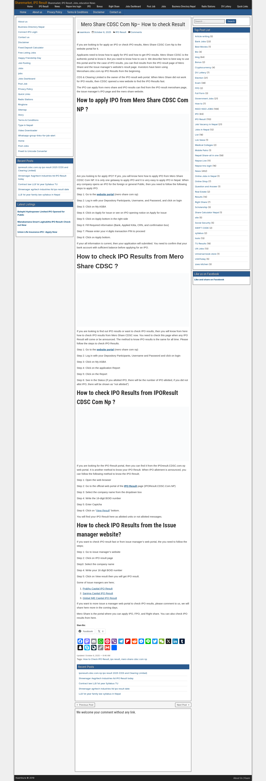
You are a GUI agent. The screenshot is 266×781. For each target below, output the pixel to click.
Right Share (114, 6)
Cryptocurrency (203, 67)
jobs (20, 73)
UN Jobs (199, 248)
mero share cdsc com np (134, 659)
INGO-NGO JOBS (204, 108)
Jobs (163, 6)
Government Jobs (204, 98)
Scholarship (201, 207)
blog (197, 57)
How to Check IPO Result (96, 659)
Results (199, 196)
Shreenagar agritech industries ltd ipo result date (104, 688)
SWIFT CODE (202, 227)
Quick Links (242, 6)
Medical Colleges (204, 145)
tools (197, 238)
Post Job (151, 6)
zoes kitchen (201, 264)
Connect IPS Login (27, 32)
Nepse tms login (73, 6)
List (197, 134)
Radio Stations (208, 6)
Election (199, 77)
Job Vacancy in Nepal (206, 124)
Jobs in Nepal (202, 129)
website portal (105, 194)
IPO (89, 6)
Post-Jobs (23, 145)
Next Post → (183, 704)
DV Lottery (226, 6)
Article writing (202, 36)
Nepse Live (201, 160)
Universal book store (205, 253)
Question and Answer (206, 186)
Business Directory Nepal (183, 6)
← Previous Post (85, 704)
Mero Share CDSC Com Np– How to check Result (133, 24)
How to (198, 103)
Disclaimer (98, 12)
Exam (198, 82)
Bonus (100, 6)
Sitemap (22, 109)
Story (21, 114)
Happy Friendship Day (29, 58)
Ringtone (22, 104)
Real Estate (201, 191)
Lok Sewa (200, 140)
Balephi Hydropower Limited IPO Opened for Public (41, 213)
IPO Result (44, 6)
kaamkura (85, 32)
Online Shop (201, 181)
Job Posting (24, 63)
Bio (196, 51)
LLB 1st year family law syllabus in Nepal (100, 693)
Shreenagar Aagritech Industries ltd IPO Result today (106, 678)
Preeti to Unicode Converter (32, 151)
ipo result (115, 659)
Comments (136, 32)
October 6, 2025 (102, 32)
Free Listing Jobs (27, 52)
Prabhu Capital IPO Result (98, 588)
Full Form (200, 93)
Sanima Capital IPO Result (98, 593)
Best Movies (201, 46)
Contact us (115, 12)
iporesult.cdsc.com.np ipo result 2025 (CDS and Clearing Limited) (113, 673)
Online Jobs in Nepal (206, 176)
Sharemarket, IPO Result (31, 3)
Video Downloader (27, 130)
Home (30, 6)
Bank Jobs (200, 41)
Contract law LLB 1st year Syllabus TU (98, 683)
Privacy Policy (54, 12)
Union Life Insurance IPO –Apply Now (37, 232)
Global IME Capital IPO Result (100, 598)
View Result (103, 510)
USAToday (200, 259)
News (57, 6)
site (197, 217)
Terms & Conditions (77, 12)
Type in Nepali (25, 125)
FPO (197, 88)
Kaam (247, 778)
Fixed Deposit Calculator (31, 47)
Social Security (203, 222)
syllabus (199, 233)
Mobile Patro (201, 150)
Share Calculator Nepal (207, 212)
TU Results (200, 243)
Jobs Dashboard (133, 6)
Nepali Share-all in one (207, 155)
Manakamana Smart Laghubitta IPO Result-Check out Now (44, 223)
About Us (238, 778)
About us (37, 12)
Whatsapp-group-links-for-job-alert (36, 135)
